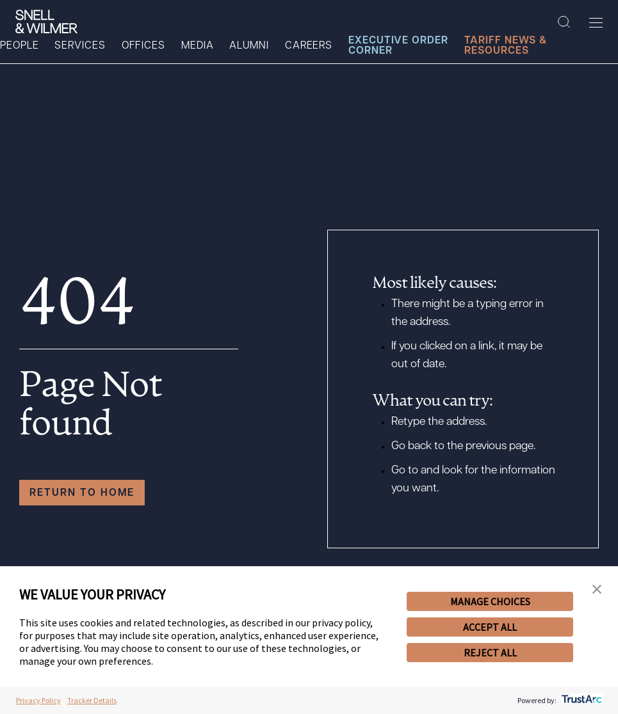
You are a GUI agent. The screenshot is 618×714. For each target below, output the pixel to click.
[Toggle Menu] (596, 22)
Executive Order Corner (398, 46)
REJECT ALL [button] (490, 652)
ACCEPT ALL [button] (490, 627)
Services (79, 46)
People (19, 46)
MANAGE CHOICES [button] (490, 601)
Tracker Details (92, 700)
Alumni (248, 46)
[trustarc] (581, 700)
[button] (597, 590)
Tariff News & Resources (505, 46)
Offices (143, 46)
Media (197, 46)
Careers (308, 46)
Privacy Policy (38, 700)
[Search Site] (564, 22)
